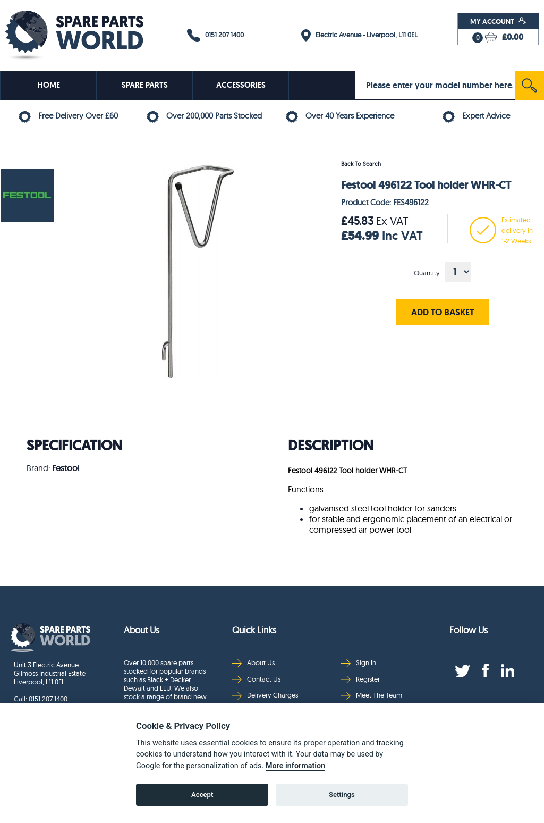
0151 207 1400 (215, 35)
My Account (498, 21)
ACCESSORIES (241, 85)
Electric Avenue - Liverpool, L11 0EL (359, 35)
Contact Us (256, 679)
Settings (342, 795)
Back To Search (361, 163)
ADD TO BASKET (442, 312)
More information (295, 765)
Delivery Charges (265, 695)
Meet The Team (371, 695)
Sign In (358, 662)
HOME (48, 85)
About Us (253, 662)
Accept (202, 795)
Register (360, 679)
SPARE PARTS (145, 85)
